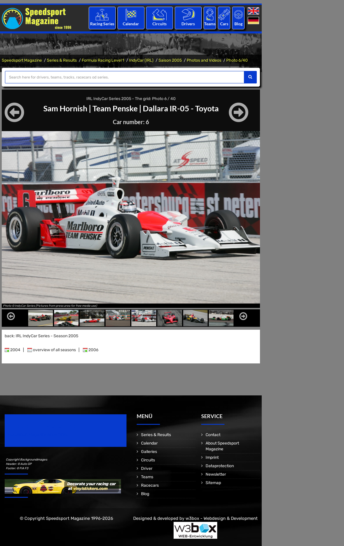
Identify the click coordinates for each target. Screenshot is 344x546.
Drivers (188, 23)
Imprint (212, 457)
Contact (213, 434)
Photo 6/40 (237, 60)
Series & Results (62, 60)
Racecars (150, 485)
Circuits (159, 23)
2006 (90, 349)
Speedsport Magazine (22, 60)
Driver (146, 468)
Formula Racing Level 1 (103, 60)
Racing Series (102, 23)
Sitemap (213, 482)
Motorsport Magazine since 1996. (38, 434)
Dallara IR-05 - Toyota (183, 108)
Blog (238, 23)
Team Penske (114, 108)
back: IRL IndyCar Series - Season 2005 (41, 335)
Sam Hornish (62, 108)
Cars (224, 23)
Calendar (131, 23)
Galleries (149, 451)
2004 (12, 349)
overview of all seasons (51, 349)
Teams (209, 23)
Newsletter (216, 474)
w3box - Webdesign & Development (222, 518)
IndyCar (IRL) (141, 60)
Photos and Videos (204, 60)
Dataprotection (220, 465)
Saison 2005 (170, 60)
